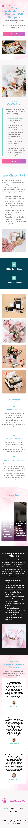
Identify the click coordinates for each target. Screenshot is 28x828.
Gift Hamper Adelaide (7, 522)
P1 (10, 823)
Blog (16, 811)
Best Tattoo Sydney (20, 521)
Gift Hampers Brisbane (15, 118)
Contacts (21, 808)
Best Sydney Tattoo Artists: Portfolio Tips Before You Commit (21, 529)
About (13, 808)
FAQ (11, 811)
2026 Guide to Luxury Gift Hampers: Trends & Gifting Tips (8, 530)
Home (6, 808)
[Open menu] (25, 5)
